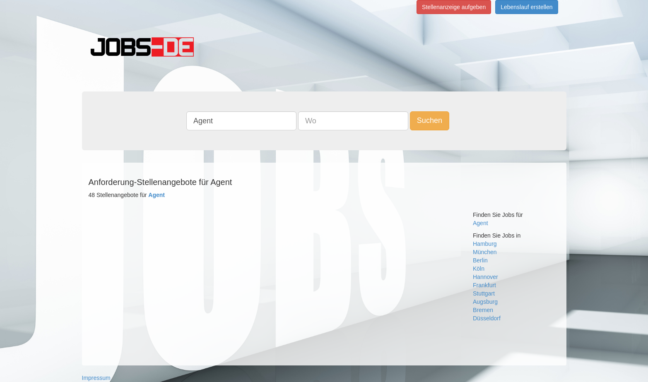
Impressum (96, 378)
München (485, 252)
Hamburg (485, 243)
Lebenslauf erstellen (526, 7)
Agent (480, 223)
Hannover (485, 277)
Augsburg (485, 301)
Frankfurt (484, 285)
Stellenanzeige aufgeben (454, 7)
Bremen (483, 310)
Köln (478, 268)
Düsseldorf (487, 318)
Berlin (480, 260)
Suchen (429, 120)
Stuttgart (484, 293)
